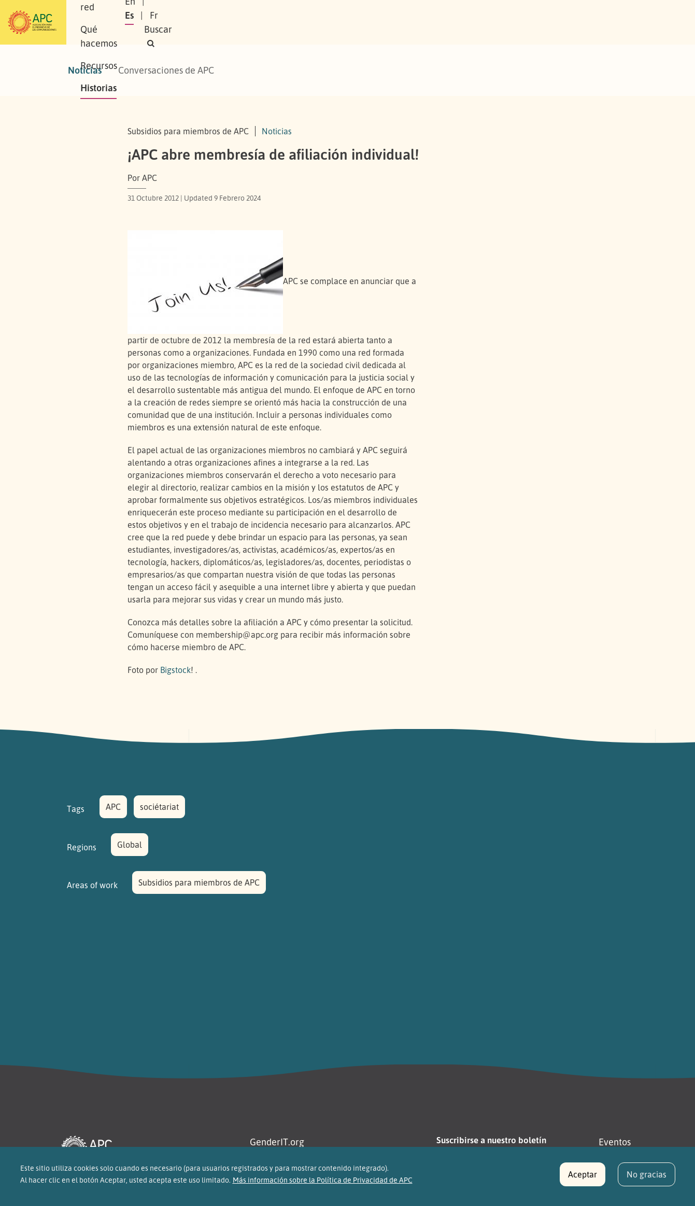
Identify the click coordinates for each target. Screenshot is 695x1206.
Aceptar (582, 1180)
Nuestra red (215, 22)
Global (129, 844)
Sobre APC (154, 22)
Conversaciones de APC (166, 70)
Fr (545, 22)
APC (113, 807)
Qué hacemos (283, 22)
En (495, 22)
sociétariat (159, 807)
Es (520, 22)
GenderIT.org (277, 1141)
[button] (609, 23)
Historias (397, 22)
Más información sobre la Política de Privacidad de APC (323, 1185)
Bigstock (175, 670)
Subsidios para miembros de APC (199, 882)
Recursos (345, 22)
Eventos (615, 1141)
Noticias (85, 70)
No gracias (646, 1180)
